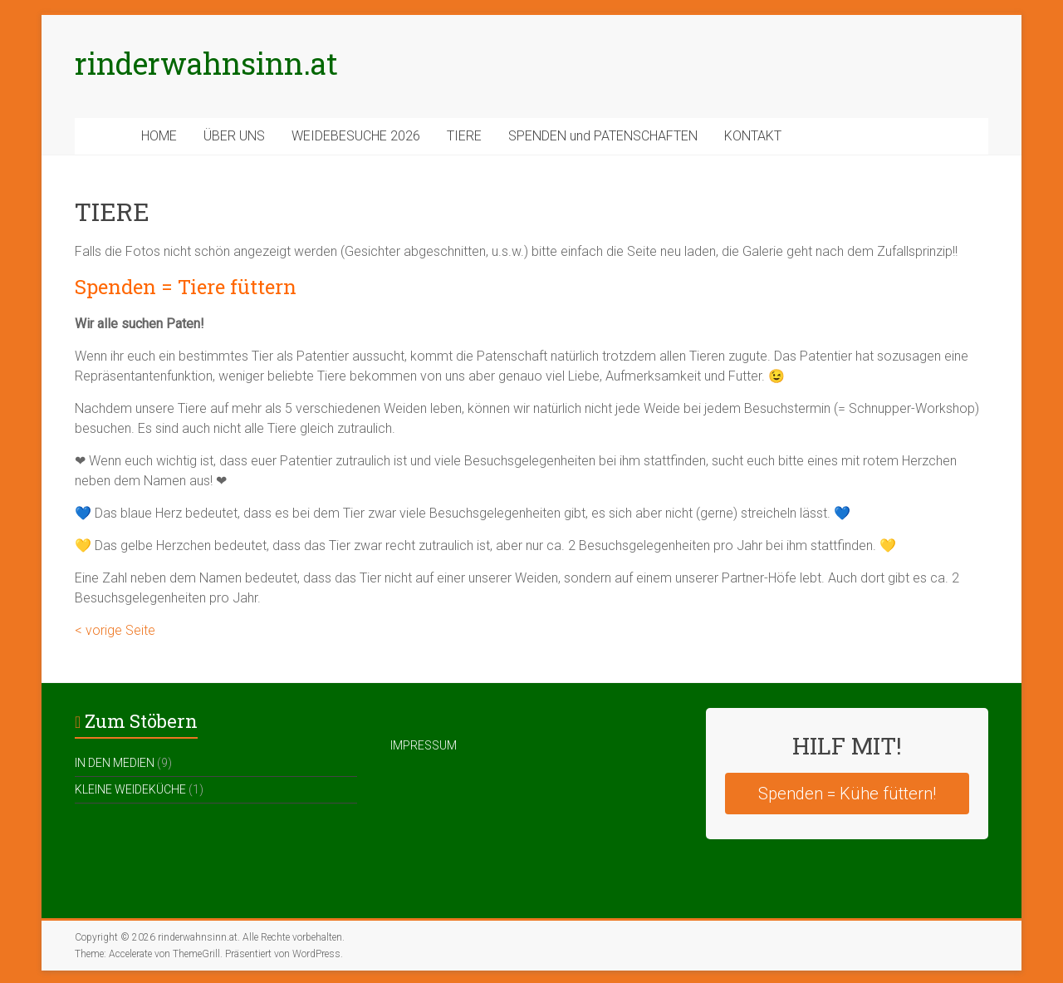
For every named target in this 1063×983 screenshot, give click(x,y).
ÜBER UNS (234, 136)
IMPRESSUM (423, 745)
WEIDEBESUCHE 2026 (355, 136)
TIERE (464, 136)
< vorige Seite (115, 630)
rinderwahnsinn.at (206, 63)
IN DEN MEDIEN (114, 762)
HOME (159, 136)
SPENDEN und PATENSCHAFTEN (603, 136)
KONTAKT (752, 136)
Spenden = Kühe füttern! (847, 794)
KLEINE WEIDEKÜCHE (130, 789)
